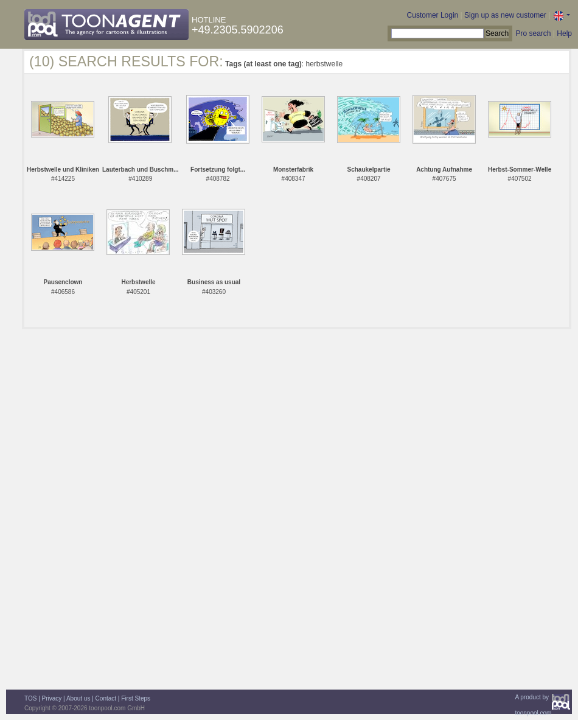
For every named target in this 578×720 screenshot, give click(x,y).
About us (78, 698)
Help (564, 33)
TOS (30, 698)
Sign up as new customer (505, 15)
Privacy (52, 698)
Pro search (533, 33)
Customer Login (433, 15)
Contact (106, 698)
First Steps (135, 698)
